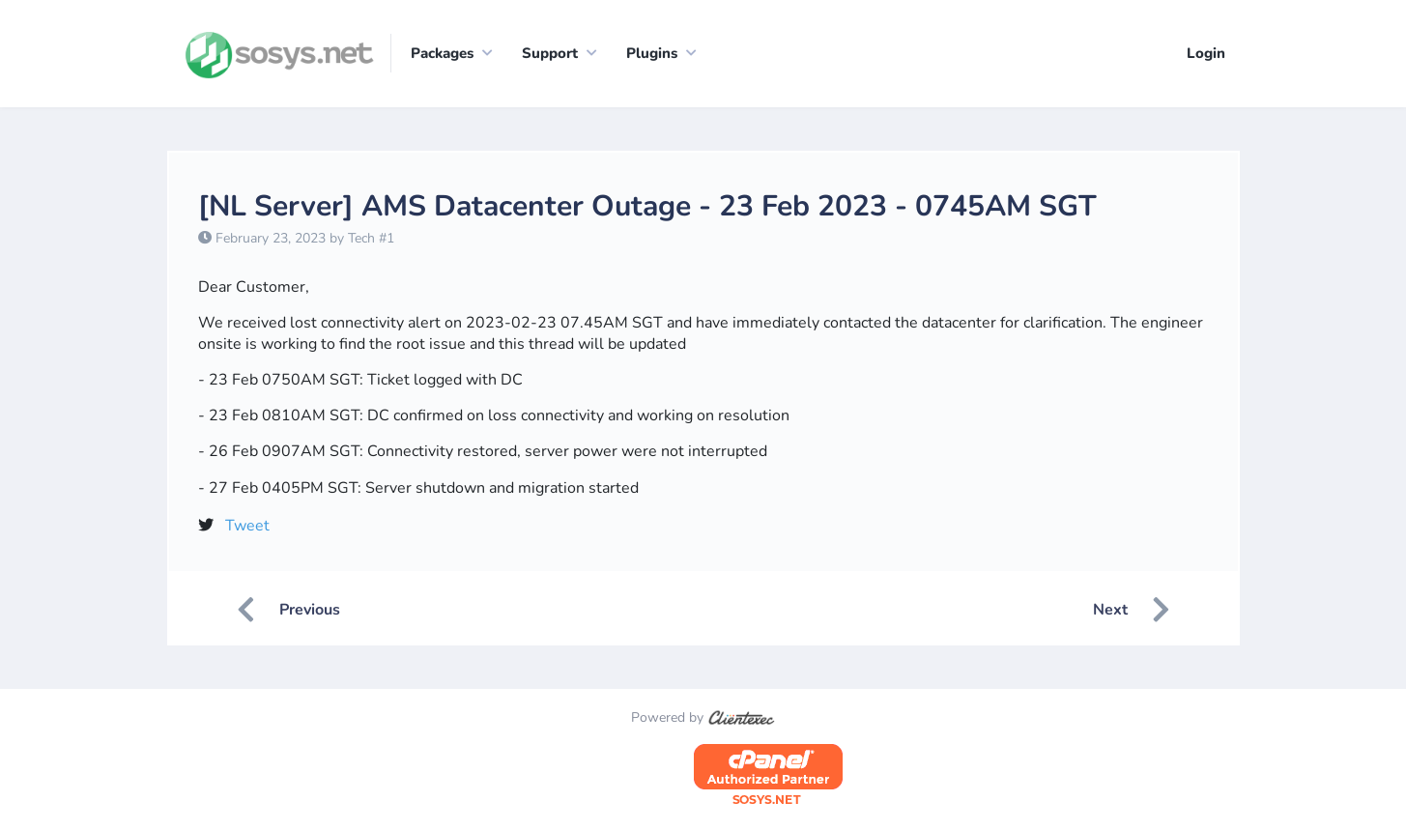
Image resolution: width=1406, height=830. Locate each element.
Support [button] (550, 53)
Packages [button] (442, 53)
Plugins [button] (651, 53)
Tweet (247, 525)
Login (1206, 53)
